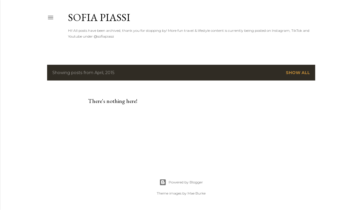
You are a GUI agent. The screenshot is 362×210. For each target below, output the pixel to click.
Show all (298, 72)
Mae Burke (197, 193)
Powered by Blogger (181, 182)
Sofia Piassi (99, 17)
